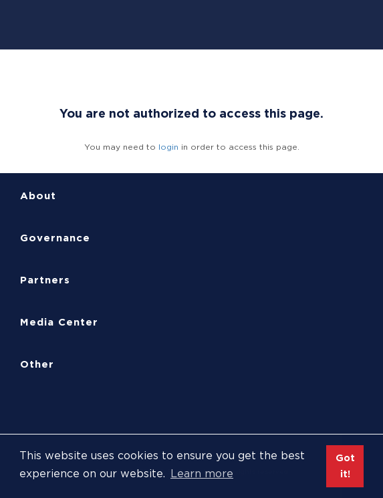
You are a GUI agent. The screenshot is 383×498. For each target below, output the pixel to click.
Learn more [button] (201, 473)
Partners (45, 280)
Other (37, 364)
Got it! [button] (345, 465)
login (168, 147)
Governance (55, 238)
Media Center (59, 322)
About (38, 196)
